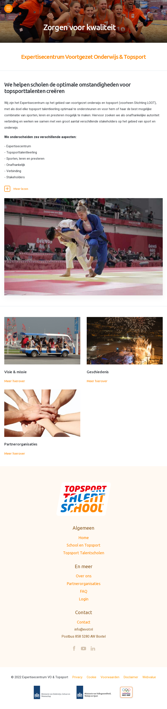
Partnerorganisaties (83, 585)
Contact (83, 623)
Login (83, 600)
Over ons (83, 577)
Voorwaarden (110, 679)
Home (83, 539)
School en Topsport (83, 546)
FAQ (83, 592)
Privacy (77, 679)
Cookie (91, 679)
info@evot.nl (83, 631)
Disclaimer (131, 679)
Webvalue (149, 679)
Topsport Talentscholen (83, 554)
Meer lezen (17, 189)
